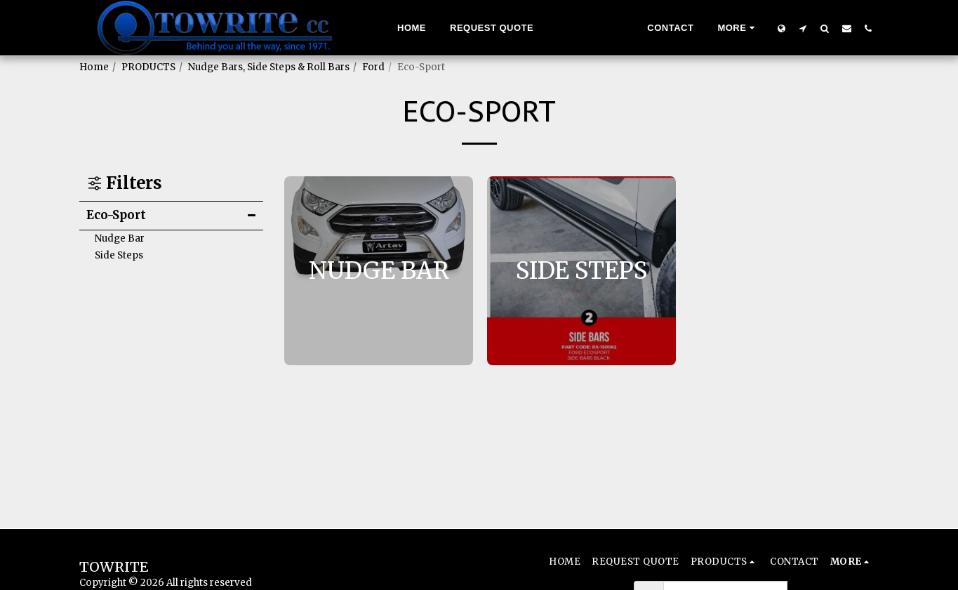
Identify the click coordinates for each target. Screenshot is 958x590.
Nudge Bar (120, 238)
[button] (803, 28)
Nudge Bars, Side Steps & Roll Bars (269, 67)
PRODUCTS (148, 67)
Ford (373, 67)
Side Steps (119, 255)
